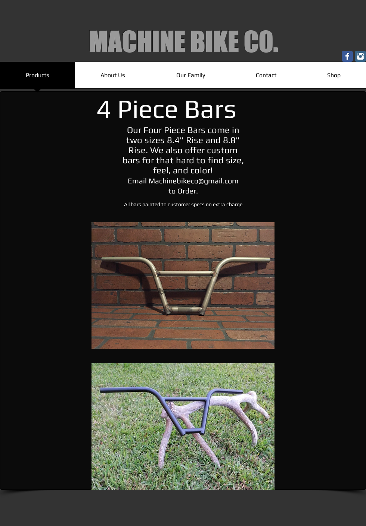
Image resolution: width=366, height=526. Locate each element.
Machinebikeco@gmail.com (194, 180)
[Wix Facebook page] (347, 56)
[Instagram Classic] (360, 56)
